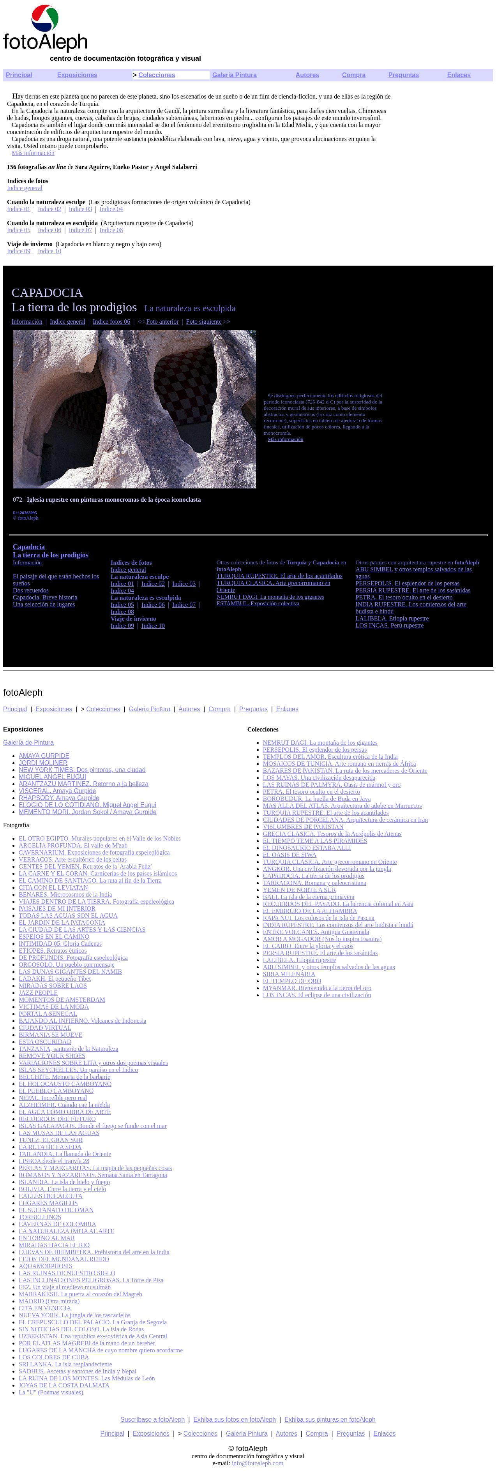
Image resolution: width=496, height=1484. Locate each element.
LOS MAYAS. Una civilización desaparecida (319, 777)
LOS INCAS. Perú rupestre (390, 625)
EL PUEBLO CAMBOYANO (56, 1090)
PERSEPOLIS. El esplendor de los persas (408, 583)
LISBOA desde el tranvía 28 (54, 1161)
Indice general (24, 188)
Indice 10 (49, 251)
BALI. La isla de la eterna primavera (309, 897)
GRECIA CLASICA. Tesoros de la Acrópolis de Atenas (332, 833)
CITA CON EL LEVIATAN (53, 887)
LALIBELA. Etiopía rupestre (392, 618)
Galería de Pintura (28, 742)
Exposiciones (77, 75)
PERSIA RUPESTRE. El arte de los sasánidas (413, 590)
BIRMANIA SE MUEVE (51, 1034)
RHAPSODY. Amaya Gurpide (59, 798)
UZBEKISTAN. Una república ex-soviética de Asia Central (93, 1336)
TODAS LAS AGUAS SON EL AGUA (68, 915)
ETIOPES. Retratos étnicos (53, 950)
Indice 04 (111, 209)
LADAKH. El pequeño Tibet (55, 978)
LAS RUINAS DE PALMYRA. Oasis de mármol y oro (332, 784)
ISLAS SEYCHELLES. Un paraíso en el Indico (78, 1069)
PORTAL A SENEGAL (48, 1013)
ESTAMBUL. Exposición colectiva (258, 603)
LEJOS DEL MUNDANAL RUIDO (64, 1259)
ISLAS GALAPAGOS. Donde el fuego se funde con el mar (93, 1126)
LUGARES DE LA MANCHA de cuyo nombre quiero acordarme (101, 1350)
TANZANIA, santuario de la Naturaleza (68, 1048)
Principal (19, 75)
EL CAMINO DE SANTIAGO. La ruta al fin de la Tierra (90, 880)
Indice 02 (49, 209)
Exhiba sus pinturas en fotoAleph (330, 1419)
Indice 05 (18, 230)
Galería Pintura (234, 75)
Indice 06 (49, 230)
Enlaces (459, 75)
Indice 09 (18, 251)
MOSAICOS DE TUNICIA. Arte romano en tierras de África (339, 763)
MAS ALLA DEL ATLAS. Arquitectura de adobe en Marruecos (342, 805)
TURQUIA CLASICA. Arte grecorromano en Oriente (330, 861)
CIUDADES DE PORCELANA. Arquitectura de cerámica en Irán (345, 819)
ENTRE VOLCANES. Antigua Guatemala (316, 932)
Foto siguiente (204, 321)
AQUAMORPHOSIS (45, 1266)
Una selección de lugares (44, 604)
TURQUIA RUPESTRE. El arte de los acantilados (326, 812)
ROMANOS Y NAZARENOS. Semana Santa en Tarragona (93, 1175)
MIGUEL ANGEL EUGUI (52, 777)
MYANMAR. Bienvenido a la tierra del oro (317, 988)
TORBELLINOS (40, 1217)
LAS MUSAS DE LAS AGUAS (59, 1133)
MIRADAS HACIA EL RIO (54, 1245)
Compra (353, 75)
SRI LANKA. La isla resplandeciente (65, 1364)
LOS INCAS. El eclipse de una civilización (317, 995)
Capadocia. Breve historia (45, 597)
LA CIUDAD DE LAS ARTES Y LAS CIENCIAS (82, 929)
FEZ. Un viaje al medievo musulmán (65, 1287)
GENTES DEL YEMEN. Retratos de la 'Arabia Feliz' (85, 866)
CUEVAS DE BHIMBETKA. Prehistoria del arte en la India (94, 1252)
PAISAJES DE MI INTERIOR (57, 908)
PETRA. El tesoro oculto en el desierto (404, 597)
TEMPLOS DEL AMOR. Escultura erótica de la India (330, 756)
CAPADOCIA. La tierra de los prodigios (314, 875)
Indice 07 (80, 230)
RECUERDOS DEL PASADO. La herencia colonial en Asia (338, 904)
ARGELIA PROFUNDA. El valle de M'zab (73, 845)
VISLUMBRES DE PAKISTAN (303, 826)
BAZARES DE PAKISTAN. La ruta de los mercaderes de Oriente (345, 770)
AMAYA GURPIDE (44, 756)
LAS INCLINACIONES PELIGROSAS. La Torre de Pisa (91, 1280)
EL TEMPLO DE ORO (292, 981)
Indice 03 (80, 209)
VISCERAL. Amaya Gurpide (57, 791)
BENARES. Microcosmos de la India (65, 894)
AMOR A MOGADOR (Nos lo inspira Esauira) (322, 939)
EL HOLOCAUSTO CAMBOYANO (65, 1083)
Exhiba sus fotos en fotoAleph (234, 1419)
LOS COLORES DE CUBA (54, 1357)
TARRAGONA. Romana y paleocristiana (314, 882)
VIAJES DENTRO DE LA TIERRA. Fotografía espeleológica (96, 901)
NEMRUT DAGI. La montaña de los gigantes (270, 597)
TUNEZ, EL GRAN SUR (51, 1140)
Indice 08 (111, 230)
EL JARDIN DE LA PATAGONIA (62, 922)
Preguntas (403, 75)
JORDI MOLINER (43, 763)
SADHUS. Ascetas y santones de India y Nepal (77, 1371)
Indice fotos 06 (111, 321)
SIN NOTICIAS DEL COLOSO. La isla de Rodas (81, 1329)
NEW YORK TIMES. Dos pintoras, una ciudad (82, 770)
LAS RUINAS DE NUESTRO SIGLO (67, 1273)
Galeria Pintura (149, 709)
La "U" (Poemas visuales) (51, 1392)
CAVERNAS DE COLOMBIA (57, 1224)
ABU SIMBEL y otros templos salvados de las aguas (329, 967)
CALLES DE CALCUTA (51, 1196)
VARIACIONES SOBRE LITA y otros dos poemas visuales (93, 1062)
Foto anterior (162, 321)
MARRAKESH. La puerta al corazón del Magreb (80, 1294)
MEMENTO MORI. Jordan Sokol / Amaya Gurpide (88, 812)
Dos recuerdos (31, 590)
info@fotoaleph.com (257, 1463)
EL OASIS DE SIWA (290, 854)
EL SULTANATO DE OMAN (56, 1210)
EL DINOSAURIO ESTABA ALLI (307, 847)
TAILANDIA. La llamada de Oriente (65, 1154)
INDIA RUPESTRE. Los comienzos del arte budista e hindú (338, 925)
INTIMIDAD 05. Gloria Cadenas (60, 943)
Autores (307, 75)
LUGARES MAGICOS (48, 1203)
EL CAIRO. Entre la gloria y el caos (308, 946)
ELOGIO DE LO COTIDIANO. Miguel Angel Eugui (87, 805)
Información (27, 321)
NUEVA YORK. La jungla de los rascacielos (75, 1315)
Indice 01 (18, 209)
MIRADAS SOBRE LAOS (53, 985)
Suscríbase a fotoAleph (152, 1419)
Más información (33, 153)
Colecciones (156, 75)
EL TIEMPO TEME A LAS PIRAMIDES (315, 840)
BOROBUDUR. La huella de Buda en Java (317, 798)
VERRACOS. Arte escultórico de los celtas (73, 859)
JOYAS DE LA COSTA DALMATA (64, 1385)
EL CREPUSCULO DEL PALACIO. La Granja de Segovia (93, 1322)
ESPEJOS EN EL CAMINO (54, 936)
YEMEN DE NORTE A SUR (299, 890)
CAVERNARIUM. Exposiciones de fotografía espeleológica (94, 852)
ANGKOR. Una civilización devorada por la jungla (327, 868)
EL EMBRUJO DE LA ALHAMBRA (310, 911)
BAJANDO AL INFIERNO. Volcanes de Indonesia (83, 1020)
